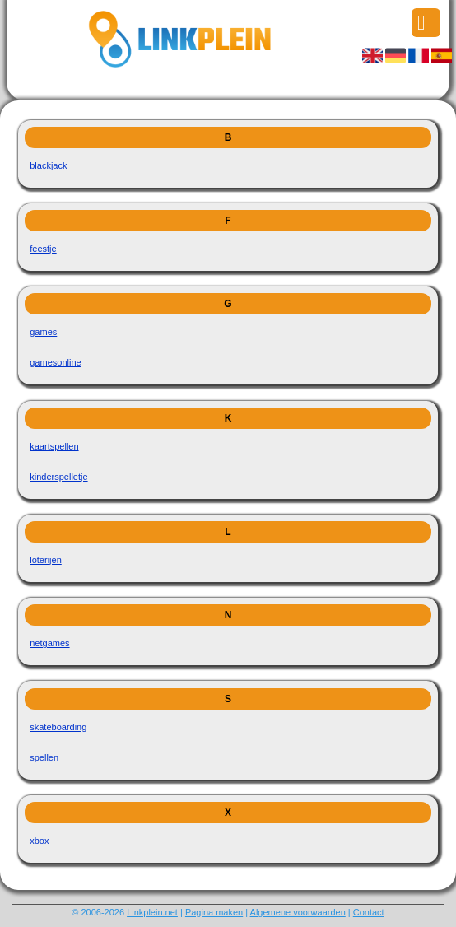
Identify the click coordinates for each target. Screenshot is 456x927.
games (43, 332)
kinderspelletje (58, 477)
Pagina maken (214, 912)
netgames (49, 643)
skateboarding (58, 727)
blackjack (48, 165)
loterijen (46, 560)
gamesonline (55, 362)
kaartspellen (54, 446)
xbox (39, 840)
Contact (368, 912)
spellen (44, 757)
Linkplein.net (152, 912)
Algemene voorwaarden (298, 912)
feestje (43, 249)
